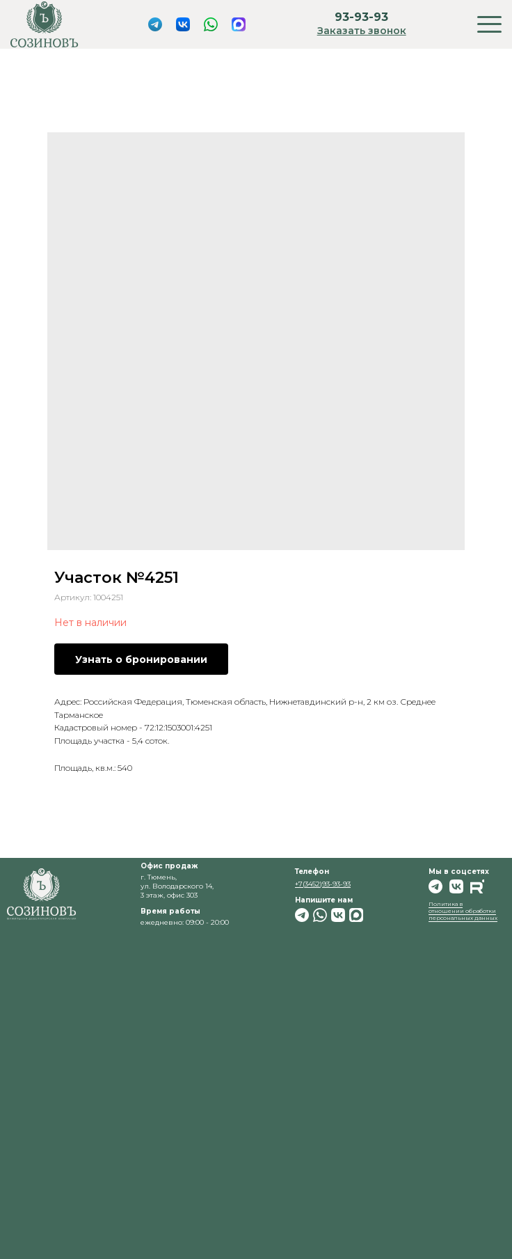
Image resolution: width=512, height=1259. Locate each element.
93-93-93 (361, 17)
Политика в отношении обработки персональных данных (463, 910)
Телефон (312, 871)
